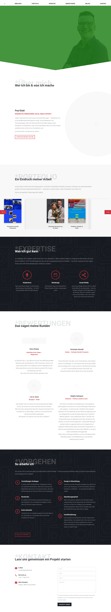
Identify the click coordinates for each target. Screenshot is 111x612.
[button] (3, 212)
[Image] (12, 211)
